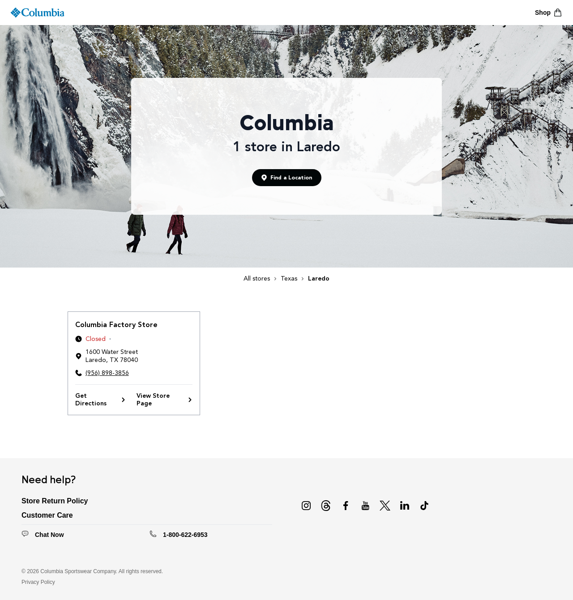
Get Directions (100, 400)
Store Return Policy (54, 501)
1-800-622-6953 (185, 534)
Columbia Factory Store (116, 324)
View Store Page (164, 400)
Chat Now (49, 534)
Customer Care (47, 515)
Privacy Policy (38, 582)
